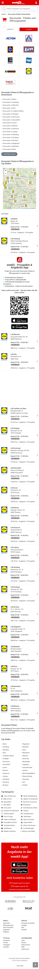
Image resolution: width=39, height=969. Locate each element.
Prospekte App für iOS (19, 886)
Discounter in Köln (8, 108)
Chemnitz (25, 779)
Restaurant (26, 805)
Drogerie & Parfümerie (10, 811)
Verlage (24, 925)
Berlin (23, 4)
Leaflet (16, 208)
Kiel (23, 782)
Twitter (5, 943)
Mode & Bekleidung (29, 796)
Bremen (4, 770)
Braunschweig (26, 776)
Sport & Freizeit (27, 819)
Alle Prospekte (8, 927)
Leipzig (4, 776)
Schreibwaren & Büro (29, 808)
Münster (24, 756)
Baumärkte (6, 802)
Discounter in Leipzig (9, 132)
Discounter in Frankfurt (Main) (12, 111)
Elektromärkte (7, 814)
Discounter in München (10, 105)
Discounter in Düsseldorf (10, 120)
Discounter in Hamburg (10, 102)
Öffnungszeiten (8, 925)
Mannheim (25, 753)
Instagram (6, 945)
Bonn (23, 750)
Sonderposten (27, 814)
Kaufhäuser (6, 828)
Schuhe (24, 811)
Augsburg (25, 764)
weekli (3, 14)
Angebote (10, 29)
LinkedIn (6, 947)
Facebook (6, 940)
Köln (3, 753)
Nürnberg (5, 779)
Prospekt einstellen (28, 923)
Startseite (6, 923)
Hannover (5, 773)
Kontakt (24, 930)
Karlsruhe (25, 759)
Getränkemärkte (8, 825)
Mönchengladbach (28, 773)
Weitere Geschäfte (28, 831)
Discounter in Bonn (8, 149)
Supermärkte (26, 822)
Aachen (24, 770)
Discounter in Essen (9, 123)
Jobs (23, 940)
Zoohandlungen (27, 828)
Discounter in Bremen (9, 126)
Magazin (6, 932)
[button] (33, 170)
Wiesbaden (25, 762)
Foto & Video (7, 816)
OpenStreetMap (25, 208)
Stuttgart (5, 759)
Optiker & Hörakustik (29, 799)
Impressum (25, 949)
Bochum (4, 785)
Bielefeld (24, 747)
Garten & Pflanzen (8, 819)
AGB (22, 947)
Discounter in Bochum (9, 140)
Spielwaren (26, 816)
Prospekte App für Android (19, 883)
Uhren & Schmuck (28, 825)
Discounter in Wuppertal (10, 143)
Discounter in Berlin (8, 99)
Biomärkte (6, 805)
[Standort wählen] (36, 2)
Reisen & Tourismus (29, 802)
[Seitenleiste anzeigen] (35, 964)
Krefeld (24, 785)
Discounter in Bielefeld (9, 146)
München (5, 750)
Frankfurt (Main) (7, 756)
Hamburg (5, 747)
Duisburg (5, 782)
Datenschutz (25, 945)
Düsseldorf (5, 764)
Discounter (6, 808)
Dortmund (5, 762)
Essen (4, 767)
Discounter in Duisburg (10, 137)
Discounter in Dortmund (10, 117)
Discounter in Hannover (10, 129)
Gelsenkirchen (26, 767)
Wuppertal (25, 744)
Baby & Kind (6, 799)
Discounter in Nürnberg (10, 134)
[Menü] (2, 2)
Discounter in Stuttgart (9, 114)
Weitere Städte (9, 154)
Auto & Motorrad (8, 796)
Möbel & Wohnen (8, 831)
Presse (23, 943)
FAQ (22, 927)
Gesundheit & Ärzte (9, 822)
